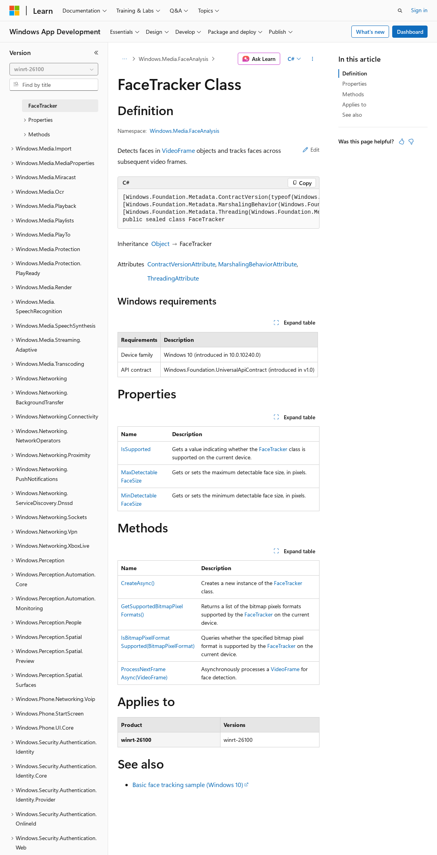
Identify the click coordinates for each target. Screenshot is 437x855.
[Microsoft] (14, 11)
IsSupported (136, 449)
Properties (354, 83)
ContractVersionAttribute (181, 264)
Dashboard (410, 31)
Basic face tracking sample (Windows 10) (187, 784)
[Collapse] (96, 53)
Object (160, 243)
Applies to (354, 104)
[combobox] (53, 69)
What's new (370, 31)
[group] (218, 209)
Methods (353, 94)
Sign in (419, 10)
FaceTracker (273, 449)
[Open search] (400, 11)
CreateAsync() (137, 583)
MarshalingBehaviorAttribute (257, 264)
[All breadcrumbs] (124, 59)
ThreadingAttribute (173, 278)
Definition (354, 73)
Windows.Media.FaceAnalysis (173, 58)
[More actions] (312, 59)
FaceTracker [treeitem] (42, 105)
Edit (311, 149)
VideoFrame (178, 150)
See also (352, 114)
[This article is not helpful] (411, 141)
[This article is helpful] (401, 141)
